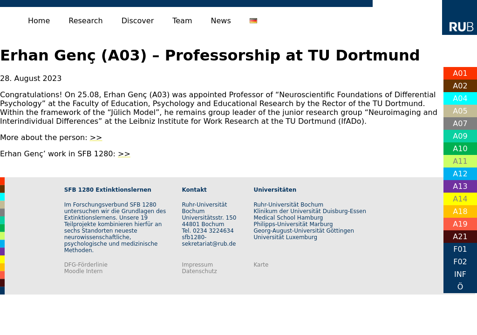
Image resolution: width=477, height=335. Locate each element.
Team (182, 20)
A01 (460, 73)
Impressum (197, 264)
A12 (460, 173)
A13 (460, 186)
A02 (460, 85)
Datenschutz (199, 271)
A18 (460, 211)
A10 (460, 148)
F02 (460, 261)
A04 (460, 98)
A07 (460, 123)
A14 (460, 198)
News (221, 20)
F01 (460, 249)
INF (460, 274)
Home (39, 20)
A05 (460, 111)
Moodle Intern (83, 271)
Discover (138, 20)
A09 (460, 136)
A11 (460, 161)
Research (85, 20)
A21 (460, 236)
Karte (260, 264)
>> (96, 137)
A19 (460, 224)
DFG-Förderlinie (86, 264)
